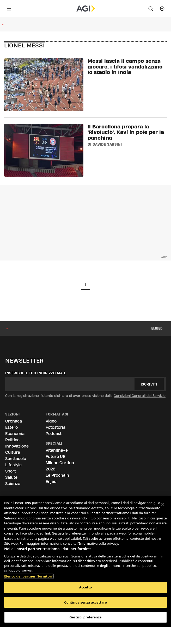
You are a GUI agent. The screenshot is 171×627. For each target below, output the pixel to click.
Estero (11, 427)
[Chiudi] (162, 504)
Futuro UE (55, 456)
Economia (15, 433)
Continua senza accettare (85, 602)
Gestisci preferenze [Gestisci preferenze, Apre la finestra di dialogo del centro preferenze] (85, 617)
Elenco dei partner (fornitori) (28, 573)
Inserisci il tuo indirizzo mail (35, 373)
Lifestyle (13, 464)
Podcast (54, 433)
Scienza (12, 483)
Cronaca (13, 421)
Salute (11, 477)
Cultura (12, 452)
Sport (10, 471)
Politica (12, 439)
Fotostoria (55, 427)
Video (51, 421)
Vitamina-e (57, 450)
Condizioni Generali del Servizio (140, 396)
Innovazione (17, 446)
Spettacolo (15, 458)
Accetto (85, 587)
